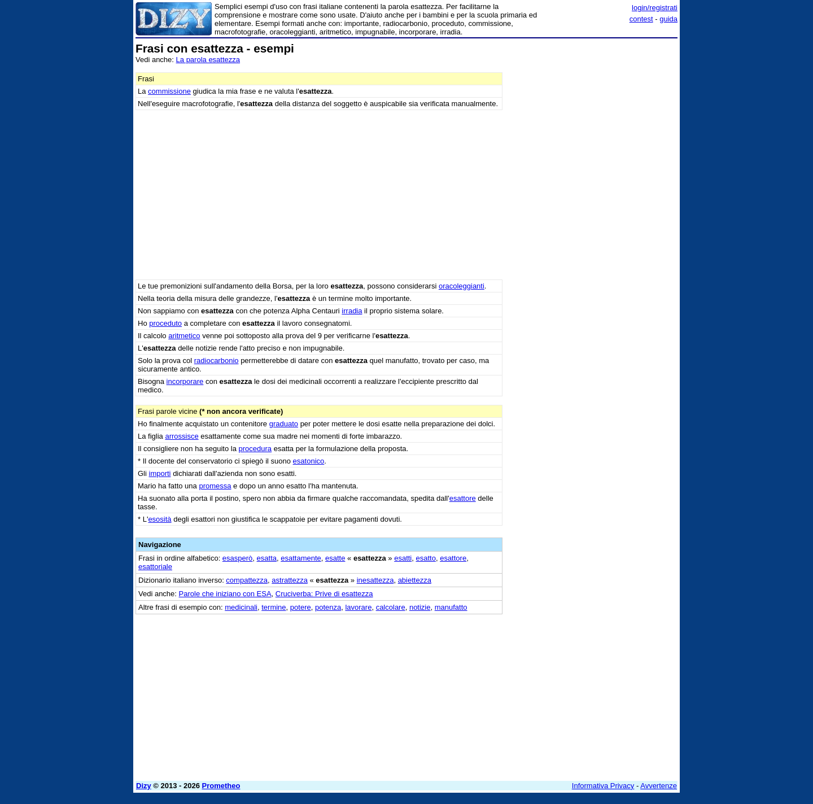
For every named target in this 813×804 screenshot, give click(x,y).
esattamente (301, 558)
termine (273, 607)
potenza (328, 607)
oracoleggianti (461, 286)
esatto (426, 558)
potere (300, 607)
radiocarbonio (216, 360)
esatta (267, 558)
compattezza (247, 580)
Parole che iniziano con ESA (225, 593)
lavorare (358, 607)
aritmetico (184, 335)
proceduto (165, 323)
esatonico (309, 461)
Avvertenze (658, 785)
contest (641, 19)
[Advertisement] (593, 211)
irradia (352, 311)
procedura (255, 448)
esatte (335, 558)
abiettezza (414, 580)
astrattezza (290, 580)
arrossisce (181, 436)
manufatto (451, 607)
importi (160, 473)
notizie (420, 607)
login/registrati (655, 7)
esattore (462, 498)
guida (668, 19)
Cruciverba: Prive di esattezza (324, 593)
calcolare (390, 607)
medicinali (241, 607)
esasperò (237, 558)
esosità (159, 519)
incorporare (185, 381)
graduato (283, 424)
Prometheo (221, 785)
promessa (215, 486)
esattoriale (155, 566)
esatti (403, 558)
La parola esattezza (208, 59)
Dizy (143, 785)
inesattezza (375, 580)
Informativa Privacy (603, 785)
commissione (169, 91)
